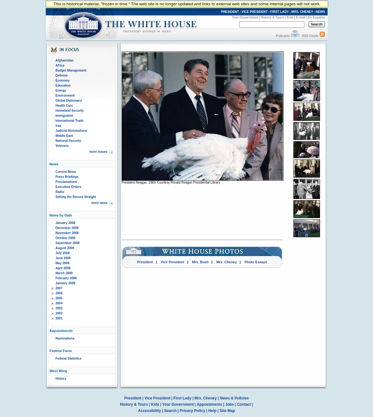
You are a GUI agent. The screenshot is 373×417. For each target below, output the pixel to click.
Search (170, 411)
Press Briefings (66, 177)
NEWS (320, 11)
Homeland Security (69, 110)
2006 (58, 293)
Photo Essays (255, 262)
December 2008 (66, 228)
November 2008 (67, 233)
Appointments (209, 404)
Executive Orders (68, 187)
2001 (58, 318)
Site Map (227, 411)
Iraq (58, 125)
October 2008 (65, 238)
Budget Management (70, 70)
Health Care (64, 105)
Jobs (229, 404)
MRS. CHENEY (302, 11)
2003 (58, 308)
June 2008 (63, 258)
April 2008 (63, 268)
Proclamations (66, 182)
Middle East (64, 135)
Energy (60, 90)
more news (99, 203)
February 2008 (66, 278)
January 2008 (65, 283)
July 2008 (62, 253)
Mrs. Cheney (226, 262)
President (145, 262)
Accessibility (149, 411)
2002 (58, 313)
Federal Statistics (68, 358)
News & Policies (234, 398)
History (60, 378)
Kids (289, 17)
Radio (59, 192)
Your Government (245, 17)
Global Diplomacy (68, 100)
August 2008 (64, 248)
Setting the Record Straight (75, 197)
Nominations (65, 338)
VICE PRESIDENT (255, 11)
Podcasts (283, 36)
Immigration (64, 115)
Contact (244, 404)
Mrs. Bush (200, 262)
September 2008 (67, 243)
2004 (58, 303)
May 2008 (62, 263)
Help (212, 411)
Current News (65, 172)
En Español (316, 17)
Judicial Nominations (71, 130)
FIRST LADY (279, 11)
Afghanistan (64, 60)
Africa (59, 65)
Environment (65, 95)
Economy (62, 80)
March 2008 (63, 273)
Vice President (172, 262)
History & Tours (272, 17)
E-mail (300, 17)
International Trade (69, 120)
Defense (61, 75)
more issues (98, 151)
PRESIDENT (230, 11)
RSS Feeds (310, 36)
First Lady (182, 398)
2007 (58, 288)
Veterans (62, 145)
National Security (68, 140)
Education (63, 85)
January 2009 (65, 223)
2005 (58, 298)
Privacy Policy (192, 411)
